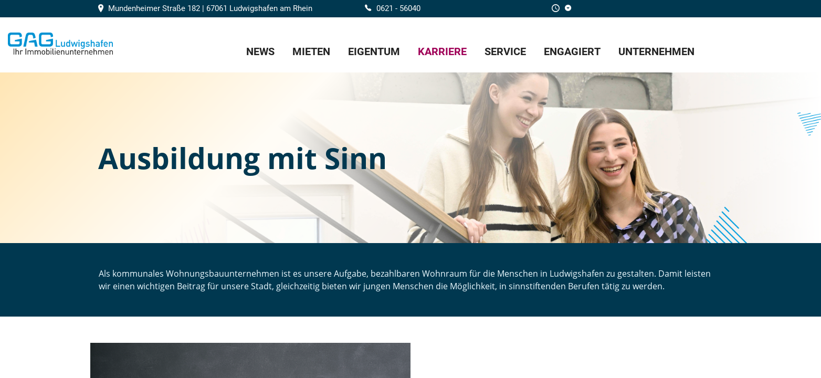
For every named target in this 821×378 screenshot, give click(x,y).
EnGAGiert (572, 51)
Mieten (311, 51)
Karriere (442, 51)
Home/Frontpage (60, 43)
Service (505, 51)
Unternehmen (656, 51)
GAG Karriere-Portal (765, 44)
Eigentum (374, 51)
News (260, 51)
